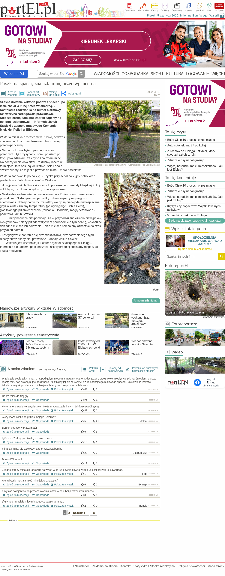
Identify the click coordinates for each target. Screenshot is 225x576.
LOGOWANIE (197, 74)
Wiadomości (14, 73)
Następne (81, 512)
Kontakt (125, 566)
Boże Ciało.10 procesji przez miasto (191, 139)
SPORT (157, 74)
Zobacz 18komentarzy (33, 93)
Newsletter (82, 566)
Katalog (154, 10)
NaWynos (219, 6)
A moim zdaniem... (146, 300)
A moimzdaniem (12, 93)
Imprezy (188, 10)
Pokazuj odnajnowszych (115, 369)
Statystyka (140, 566)
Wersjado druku (54, 93)
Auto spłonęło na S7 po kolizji (186, 145)
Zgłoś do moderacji (15, 389)
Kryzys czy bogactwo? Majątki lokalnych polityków (194, 208)
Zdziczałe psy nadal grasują (185, 160)
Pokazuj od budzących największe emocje (145, 369)
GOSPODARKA (135, 74)
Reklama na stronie (105, 566)
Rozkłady (165, 10)
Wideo (174, 352)
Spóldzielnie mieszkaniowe (195, 249)
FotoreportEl (176, 266)
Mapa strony (216, 566)
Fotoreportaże (181, 324)
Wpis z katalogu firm (186, 229)
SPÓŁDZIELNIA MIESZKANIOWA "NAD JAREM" (205, 241)
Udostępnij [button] (74, 93)
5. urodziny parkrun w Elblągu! (187, 215)
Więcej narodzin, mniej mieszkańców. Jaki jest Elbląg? (195, 167)
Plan (209, 10)
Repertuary (177, 10)
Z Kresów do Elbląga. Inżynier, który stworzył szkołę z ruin (191, 152)
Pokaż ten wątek (62, 389)
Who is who (143, 10)
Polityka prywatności (191, 566)
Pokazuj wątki (93, 369)
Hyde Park (199, 10)
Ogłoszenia (130, 10)
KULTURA (175, 74)
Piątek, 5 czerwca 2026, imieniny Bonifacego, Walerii (183, 16)
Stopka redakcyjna (162, 566)
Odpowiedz (39, 389)
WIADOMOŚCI (106, 74)
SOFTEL (27, 569)
